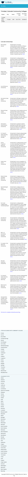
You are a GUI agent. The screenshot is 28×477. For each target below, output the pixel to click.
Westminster (3, 370)
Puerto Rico (3, 447)
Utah (2, 458)
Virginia (2, 460)
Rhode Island (3, 449)
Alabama (2, 379)
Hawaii (2, 397)
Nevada (2, 437)
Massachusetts (4, 412)
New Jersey (3, 433)
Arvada (2, 333)
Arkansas (3, 381)
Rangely (2, 363)
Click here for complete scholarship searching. (10, 312)
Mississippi (3, 422)
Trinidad (2, 369)
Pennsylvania (3, 446)
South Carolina (4, 451)
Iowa (2, 399)
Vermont (3, 463)
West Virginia (3, 469)
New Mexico (3, 435)
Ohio (2, 440)
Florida (2, 394)
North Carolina (4, 426)
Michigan (3, 417)
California (3, 385)
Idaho (2, 401)
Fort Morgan (3, 342)
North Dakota (4, 428)
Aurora (2, 335)
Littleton (2, 356)
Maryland (3, 413)
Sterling (2, 365)
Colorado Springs (4, 338)
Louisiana (3, 410)
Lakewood (3, 352)
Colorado (3, 387)
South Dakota (4, 453)
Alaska (2, 378)
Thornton (3, 367)
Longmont (3, 358)
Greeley (2, 349)
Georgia (2, 395)
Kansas (2, 406)
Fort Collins (3, 343)
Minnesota (3, 419)
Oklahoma (3, 442)
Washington (3, 465)
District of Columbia (5, 390)
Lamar (2, 354)
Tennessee (3, 455)
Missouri (3, 421)
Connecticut (3, 388)
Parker (2, 360)
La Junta (2, 351)
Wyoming (3, 471)
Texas (2, 456)
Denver (2, 340)
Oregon (2, 444)
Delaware (3, 392)
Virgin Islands (4, 462)
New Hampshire (4, 431)
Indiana (2, 404)
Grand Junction (4, 347)
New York (3, 438)
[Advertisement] (14, 31)
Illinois (2, 403)
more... (23, 54)
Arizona (2, 383)
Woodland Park (4, 372)
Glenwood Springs (5, 345)
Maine (2, 415)
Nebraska (3, 429)
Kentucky (3, 408)
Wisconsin (3, 467)
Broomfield (3, 336)
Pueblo (2, 361)
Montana (3, 424)
